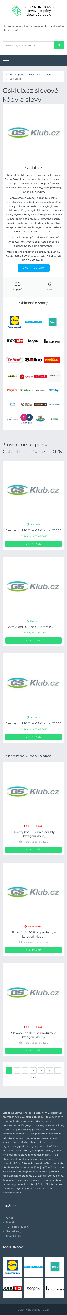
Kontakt (11, 1222)
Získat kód (33, 544)
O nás (9, 1217)
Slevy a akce (13, 1235)
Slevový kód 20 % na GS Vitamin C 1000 (33, 530)
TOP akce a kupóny (17, 1226)
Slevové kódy (14, 1231)
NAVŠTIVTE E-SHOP (33, 267)
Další (34, 1076)
